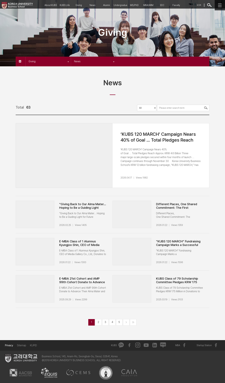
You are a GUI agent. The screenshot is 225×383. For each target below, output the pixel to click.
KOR (199, 5)
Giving (79, 5)
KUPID (33, 345)
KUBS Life (65, 5)
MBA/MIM (148, 5)
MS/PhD (134, 5)
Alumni (106, 5)
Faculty (176, 5)
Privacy (9, 345)
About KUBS (51, 5)
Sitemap (21, 345)
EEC (162, 5)
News (92, 5)
